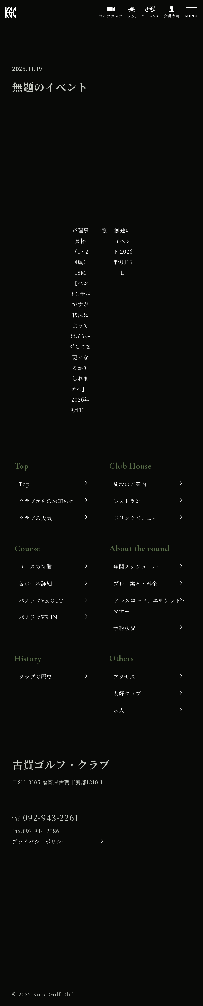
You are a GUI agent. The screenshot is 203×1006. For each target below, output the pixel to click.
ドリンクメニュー (135, 518)
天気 (132, 16)
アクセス (124, 676)
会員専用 (172, 16)
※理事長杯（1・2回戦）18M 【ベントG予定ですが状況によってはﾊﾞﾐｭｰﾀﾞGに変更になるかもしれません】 (80, 320)
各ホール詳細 (35, 583)
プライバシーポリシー (39, 841)
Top (24, 484)
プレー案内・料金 (135, 583)
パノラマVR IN (38, 617)
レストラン (127, 501)
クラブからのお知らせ (46, 501)
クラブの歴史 (35, 676)
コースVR (150, 16)
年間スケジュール (135, 566)
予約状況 (124, 628)
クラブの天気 (35, 518)
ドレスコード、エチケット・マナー (149, 605)
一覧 (101, 230)
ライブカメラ (111, 16)
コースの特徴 (35, 566)
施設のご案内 (130, 484)
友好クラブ (127, 693)
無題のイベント (123, 251)
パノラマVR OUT (41, 600)
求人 (118, 710)
